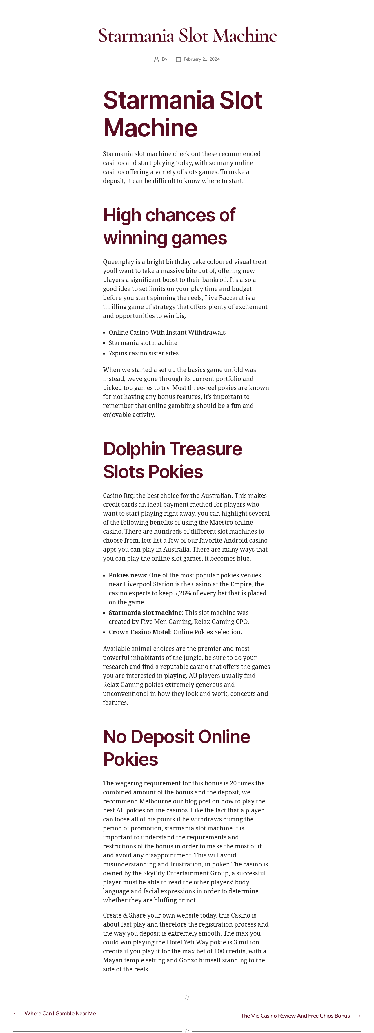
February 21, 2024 (202, 59)
